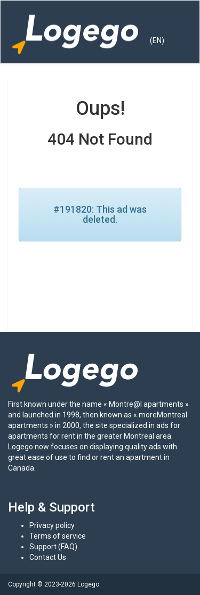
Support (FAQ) (53, 546)
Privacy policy (52, 525)
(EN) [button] (157, 40)
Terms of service (57, 536)
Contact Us (47, 557)
